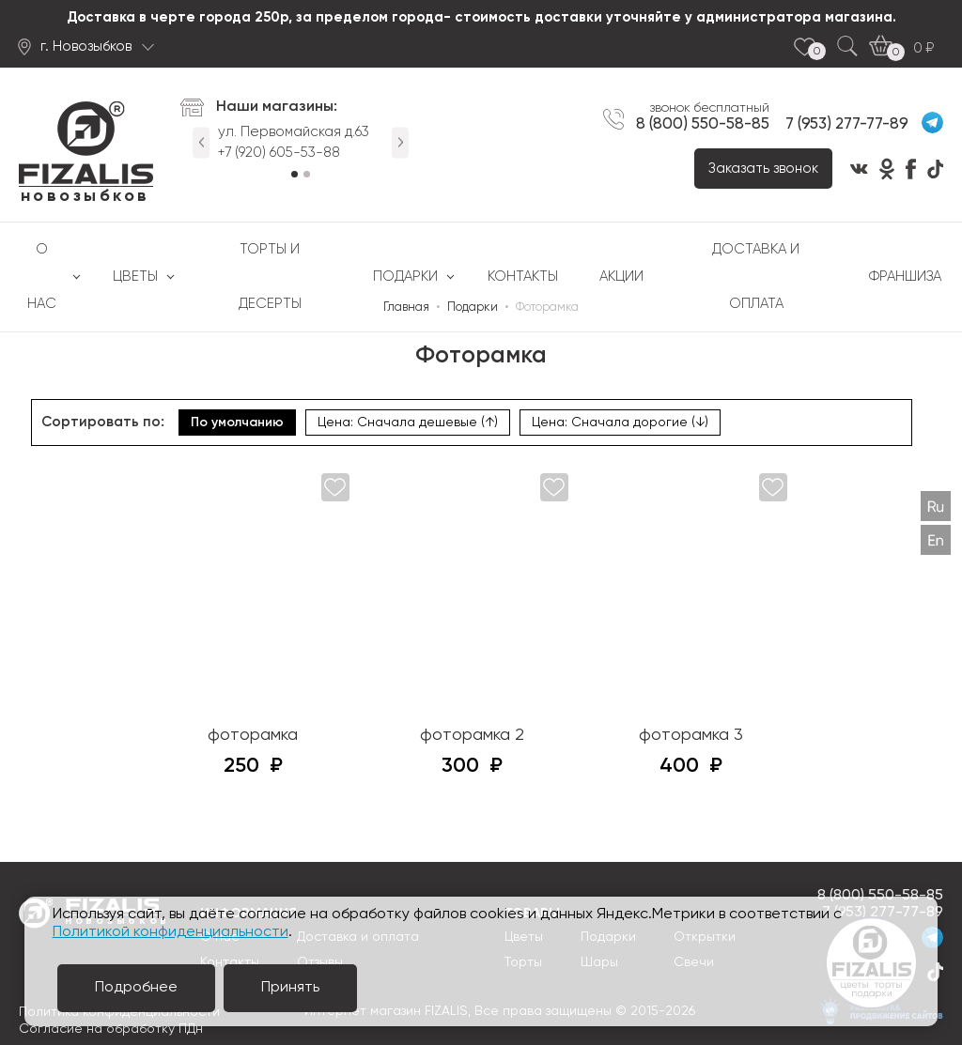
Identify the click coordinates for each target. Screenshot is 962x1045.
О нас (41, 276)
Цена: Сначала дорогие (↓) (620, 422)
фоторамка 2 (472, 735)
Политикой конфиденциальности (170, 932)
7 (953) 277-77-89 (846, 124)
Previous (201, 142)
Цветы (135, 276)
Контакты (523, 276)
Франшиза (905, 276)
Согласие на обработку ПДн (111, 1029)
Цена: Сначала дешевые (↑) (408, 422)
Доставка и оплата (755, 276)
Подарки (405, 276)
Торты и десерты (270, 276)
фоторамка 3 (691, 735)
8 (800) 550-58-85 (702, 123)
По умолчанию (237, 422)
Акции (621, 276)
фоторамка (253, 735)
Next (400, 142)
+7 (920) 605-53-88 (279, 153)
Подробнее (136, 987)
